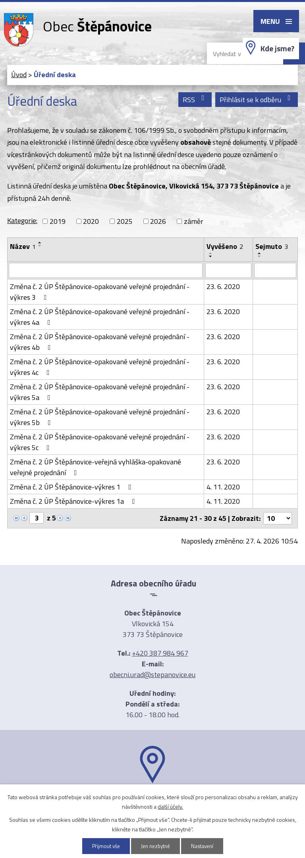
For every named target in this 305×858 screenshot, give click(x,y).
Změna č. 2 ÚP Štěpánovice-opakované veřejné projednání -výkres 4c (99, 367)
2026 (158, 221)
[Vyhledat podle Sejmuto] (275, 270)
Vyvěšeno (225, 246)
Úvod (19, 74)
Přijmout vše (103, 846)
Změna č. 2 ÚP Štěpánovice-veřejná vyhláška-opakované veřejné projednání (95, 467)
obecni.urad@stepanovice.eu (152, 674)
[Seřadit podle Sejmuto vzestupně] (259, 253)
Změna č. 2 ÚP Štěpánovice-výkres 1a (74, 501)
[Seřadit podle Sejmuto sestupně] (259, 256)
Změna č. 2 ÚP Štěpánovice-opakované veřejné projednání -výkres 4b (99, 342)
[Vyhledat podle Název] (106, 270)
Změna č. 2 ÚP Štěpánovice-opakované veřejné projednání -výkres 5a (99, 392)
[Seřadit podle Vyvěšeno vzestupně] (211, 253)
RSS (195, 99)
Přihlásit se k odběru (257, 99)
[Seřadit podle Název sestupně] (40, 245)
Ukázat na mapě (152, 799)
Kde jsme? (277, 48)
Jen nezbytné (155, 846)
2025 (125, 221)
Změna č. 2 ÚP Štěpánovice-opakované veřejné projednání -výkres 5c (99, 442)
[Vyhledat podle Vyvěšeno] (228, 270)
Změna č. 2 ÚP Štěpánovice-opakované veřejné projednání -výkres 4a (99, 317)
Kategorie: (22, 220)
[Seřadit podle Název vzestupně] (40, 242)
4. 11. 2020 (223, 486)
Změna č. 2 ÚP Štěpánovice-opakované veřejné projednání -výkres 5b (99, 417)
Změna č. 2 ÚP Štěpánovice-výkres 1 (72, 486)
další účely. (170, 806)
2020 (91, 221)
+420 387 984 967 (160, 653)
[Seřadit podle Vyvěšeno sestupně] (211, 256)
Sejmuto (271, 246)
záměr (193, 221)
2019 (58, 221)
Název (23, 246)
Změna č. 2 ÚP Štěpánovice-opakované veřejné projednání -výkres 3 (99, 292)
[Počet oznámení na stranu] (277, 518)
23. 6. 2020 (223, 286)
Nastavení (204, 846)
